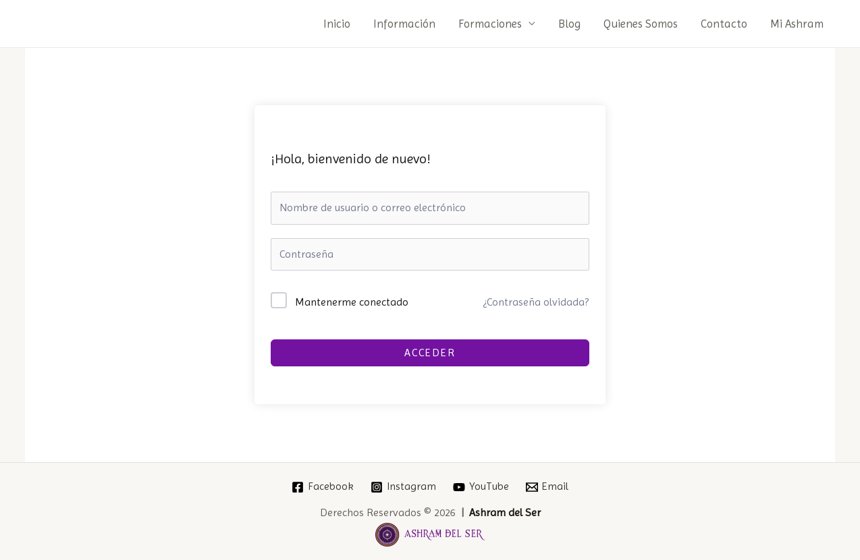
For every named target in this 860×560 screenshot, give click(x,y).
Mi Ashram (797, 23)
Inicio (336, 23)
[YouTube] (481, 487)
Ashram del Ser (505, 512)
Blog (569, 23)
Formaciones (490, 23)
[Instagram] (404, 487)
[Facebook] (323, 487)
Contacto (724, 23)
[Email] (546, 487)
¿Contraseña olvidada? (536, 302)
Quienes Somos (640, 23)
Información (404, 23)
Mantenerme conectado (351, 302)
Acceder (430, 352)
